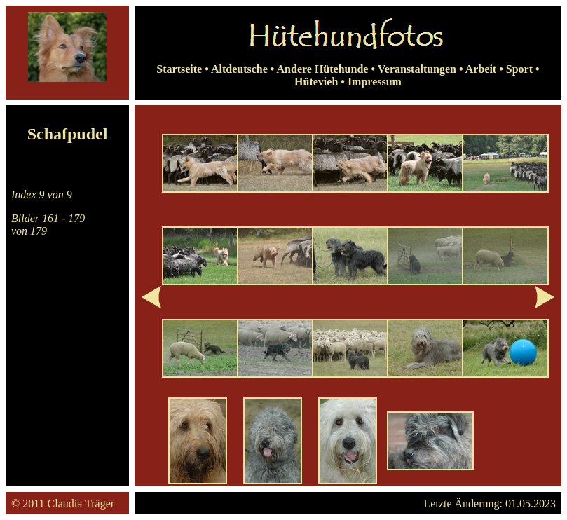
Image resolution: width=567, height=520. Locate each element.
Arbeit (480, 69)
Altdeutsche (239, 69)
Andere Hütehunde (323, 69)
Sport (519, 69)
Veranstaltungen (417, 69)
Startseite (179, 69)
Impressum (375, 82)
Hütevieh (316, 82)
